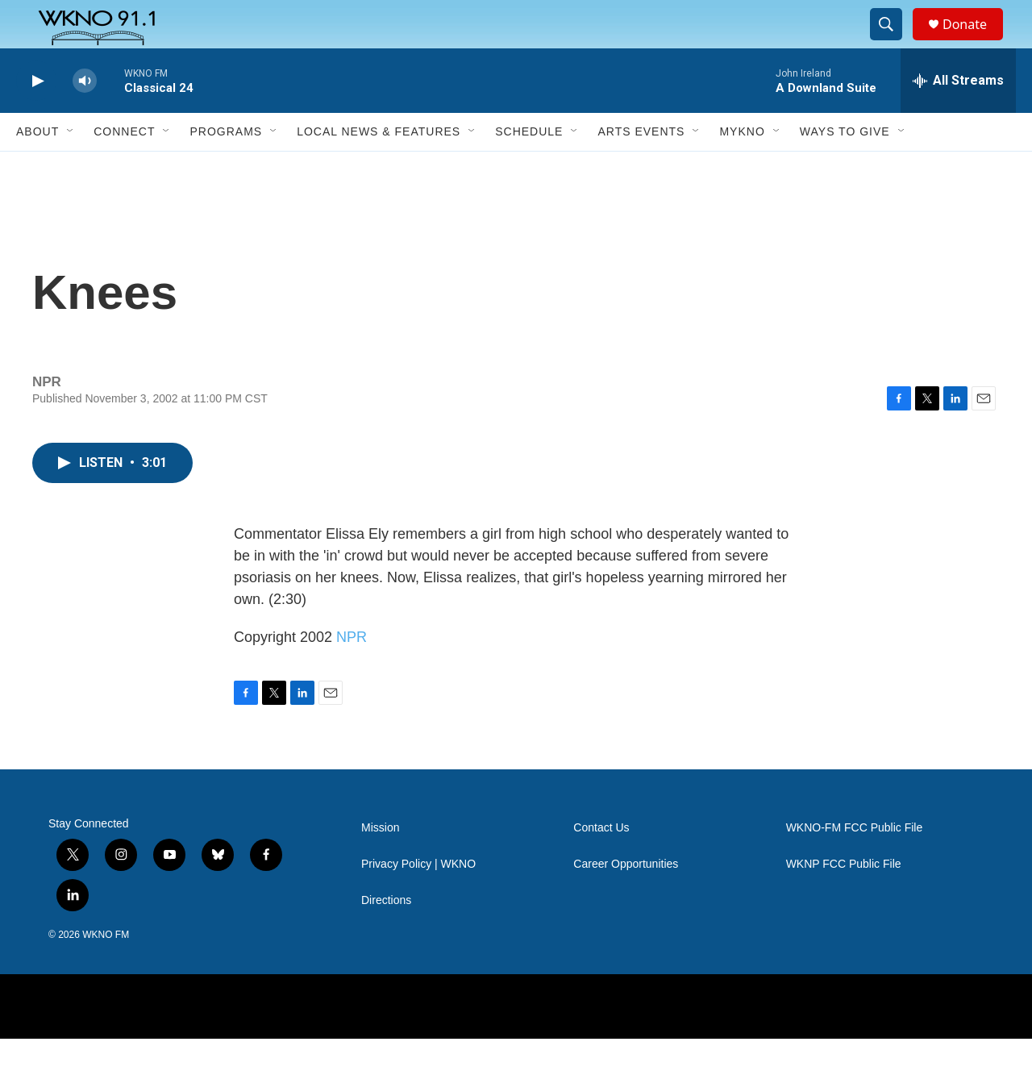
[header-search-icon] (893, 43)
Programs (225, 167)
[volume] (84, 117)
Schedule (529, 167)
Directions (386, 937)
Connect (124, 167)
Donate (975, 42)
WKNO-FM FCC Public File (854, 864)
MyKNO (741, 167)
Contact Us (601, 864)
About (37, 167)
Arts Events (641, 167)
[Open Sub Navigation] (70, 167)
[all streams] (958, 117)
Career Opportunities (625, 900)
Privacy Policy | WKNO (418, 900)
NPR (351, 673)
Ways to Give (845, 167)
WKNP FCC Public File (843, 900)
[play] (36, 117)
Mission (380, 864)
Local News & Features (378, 167)
